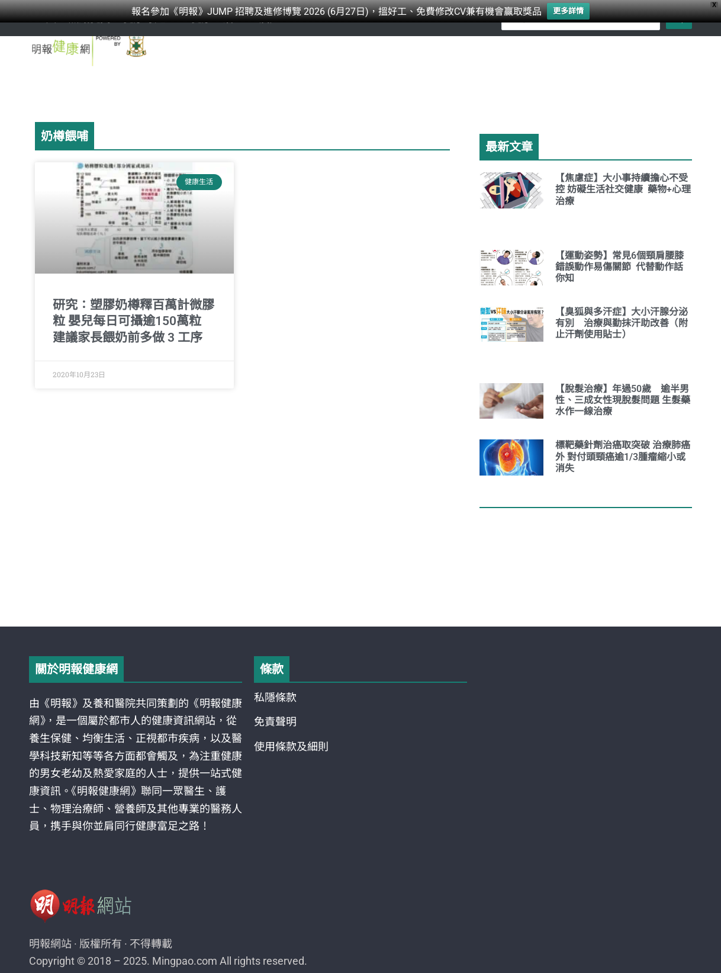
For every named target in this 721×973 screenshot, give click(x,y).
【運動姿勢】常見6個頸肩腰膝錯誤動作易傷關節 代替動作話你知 (619, 267)
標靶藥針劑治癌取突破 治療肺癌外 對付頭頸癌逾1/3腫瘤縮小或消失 (622, 456)
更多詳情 (568, 11)
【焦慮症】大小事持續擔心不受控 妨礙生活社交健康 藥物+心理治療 (623, 189)
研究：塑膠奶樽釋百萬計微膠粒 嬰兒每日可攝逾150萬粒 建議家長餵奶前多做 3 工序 (133, 321)
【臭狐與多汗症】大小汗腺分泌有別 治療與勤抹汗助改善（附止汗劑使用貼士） (621, 323)
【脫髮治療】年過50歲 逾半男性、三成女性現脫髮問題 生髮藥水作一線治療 (622, 400)
